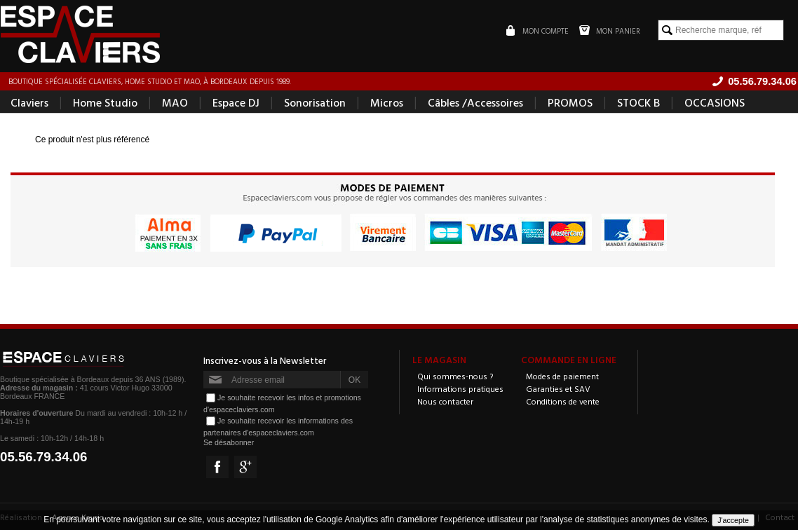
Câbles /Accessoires (475, 102)
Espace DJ (235, 102)
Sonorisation (315, 102)
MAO (175, 102)
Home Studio (105, 102)
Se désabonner (228, 442)
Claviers (29, 102)
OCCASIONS (714, 102)
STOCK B (638, 102)
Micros (386, 102)
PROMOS (570, 102)
